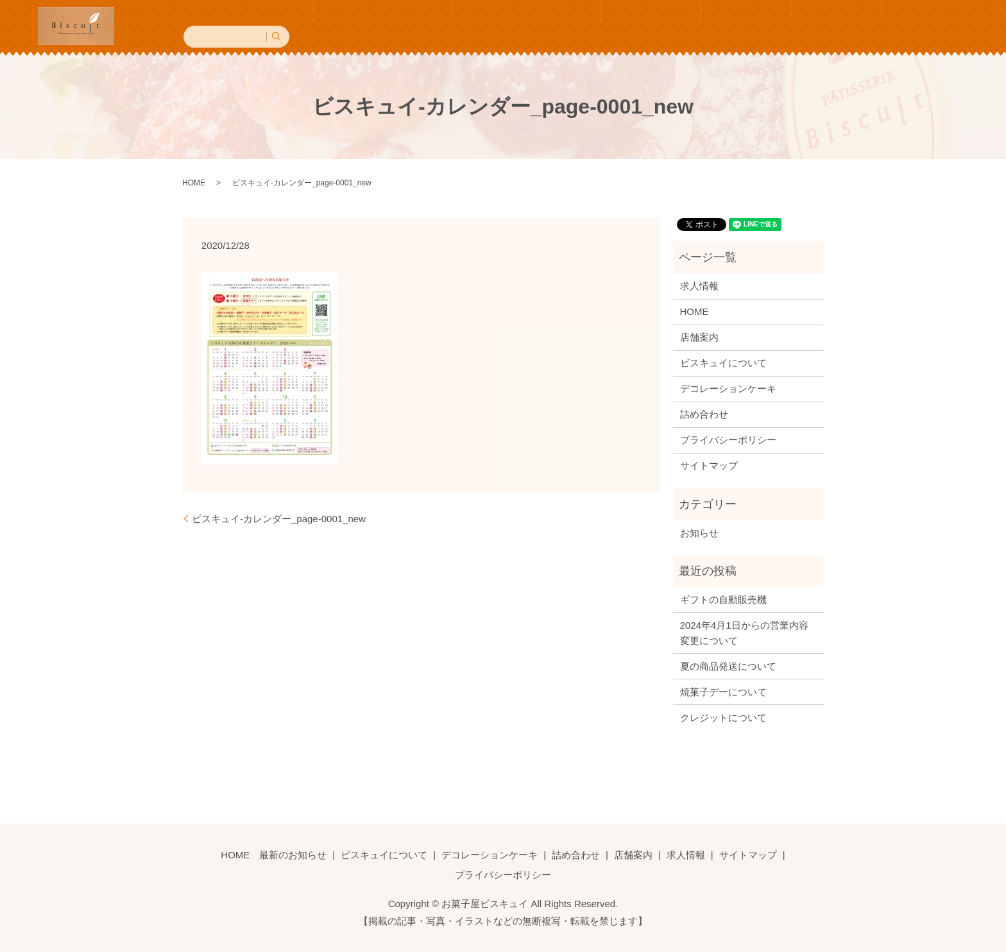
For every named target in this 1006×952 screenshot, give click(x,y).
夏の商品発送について (728, 664)
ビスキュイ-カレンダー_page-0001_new (279, 516)
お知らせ (699, 530)
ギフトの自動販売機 (723, 597)
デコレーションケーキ (562, 25)
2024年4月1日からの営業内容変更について (744, 631)
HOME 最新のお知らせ (312, 25)
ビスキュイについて (438, 25)
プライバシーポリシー (728, 438)
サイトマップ (709, 464)
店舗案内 (743, 25)
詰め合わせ (667, 25)
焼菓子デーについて (723, 689)
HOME (193, 181)
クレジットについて (723, 715)
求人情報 (814, 25)
